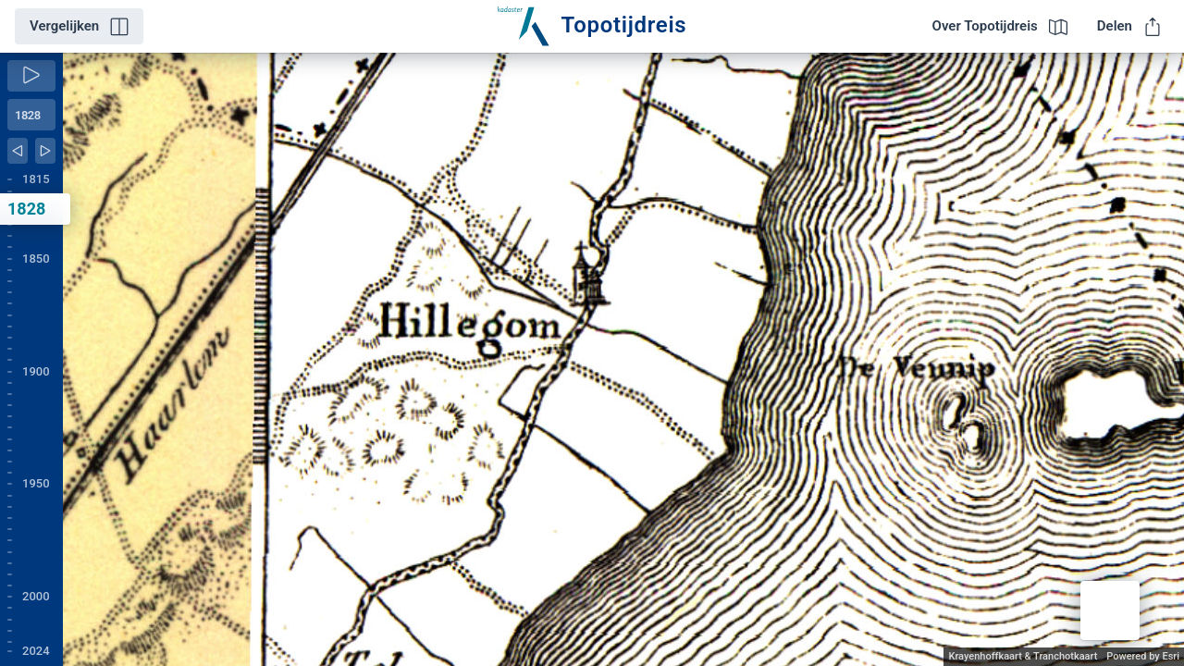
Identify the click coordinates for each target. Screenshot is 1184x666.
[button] (1110, 610)
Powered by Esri (1142, 656)
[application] (623, 359)
